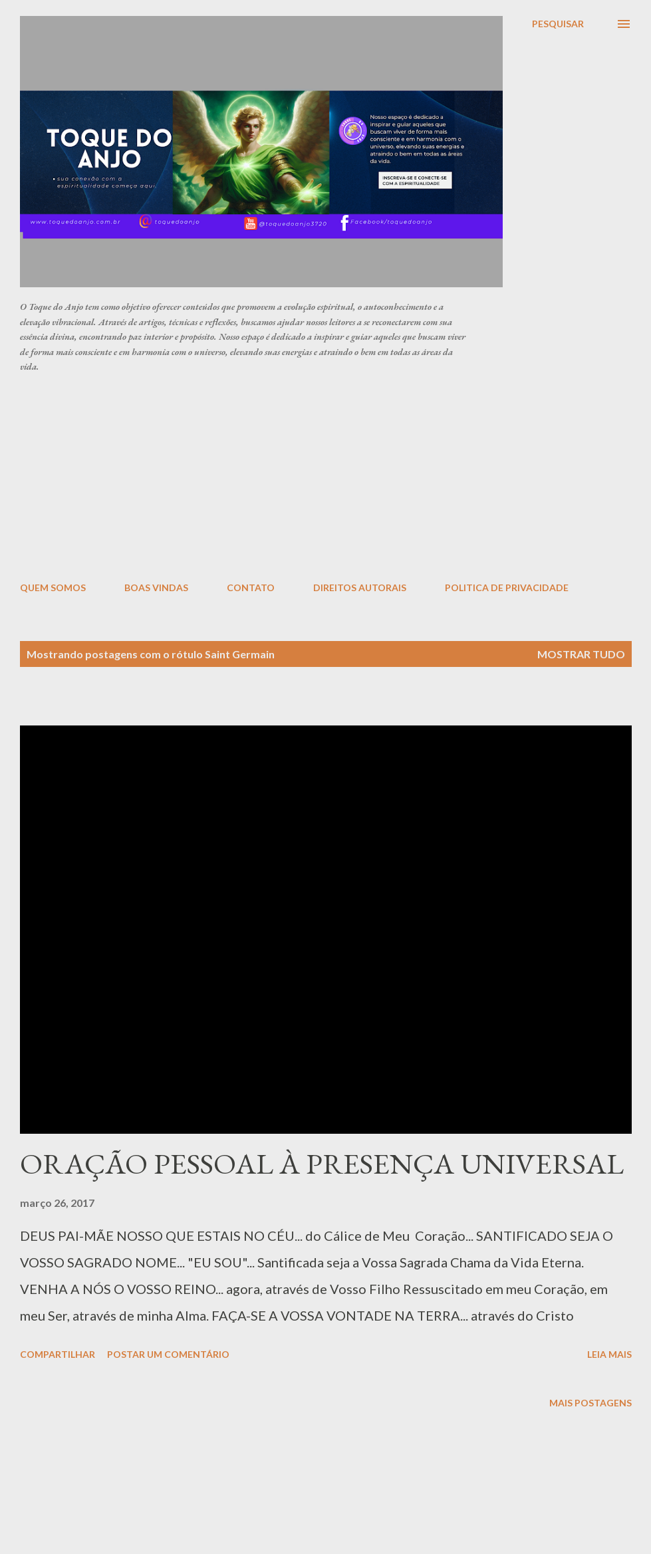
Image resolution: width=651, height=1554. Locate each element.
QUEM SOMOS (53, 587)
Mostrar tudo (581, 654)
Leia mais (609, 1354)
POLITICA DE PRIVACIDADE (507, 587)
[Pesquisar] (558, 24)
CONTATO (251, 587)
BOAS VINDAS (156, 587)
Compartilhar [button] (57, 1354)
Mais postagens (590, 1402)
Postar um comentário (168, 1354)
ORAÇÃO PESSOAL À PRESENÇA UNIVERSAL (322, 1163)
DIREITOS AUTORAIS (359, 587)
